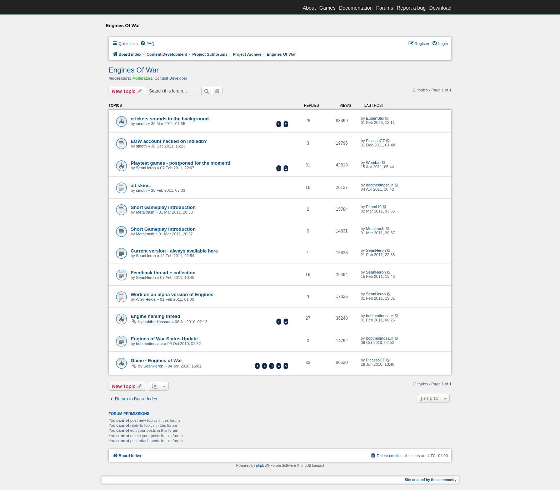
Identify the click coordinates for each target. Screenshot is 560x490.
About (309, 8)
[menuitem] (147, 43)
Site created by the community (430, 480)
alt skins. (141, 185)
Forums (384, 8)
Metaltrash (145, 212)
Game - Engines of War (156, 360)
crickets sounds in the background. (170, 118)
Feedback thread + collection (163, 272)
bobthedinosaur (379, 185)
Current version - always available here (174, 251)
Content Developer (170, 78)
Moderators (142, 78)
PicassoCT (375, 141)
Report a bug (411, 8)
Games (327, 8)
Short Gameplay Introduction (163, 207)
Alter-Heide (146, 299)
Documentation (355, 8)
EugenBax (375, 118)
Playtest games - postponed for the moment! (180, 163)
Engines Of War (134, 70)
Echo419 (373, 207)
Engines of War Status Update (164, 338)
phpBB (261, 466)
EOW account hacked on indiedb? (169, 141)
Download (440, 8)
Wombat (373, 162)
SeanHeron (146, 168)
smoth (141, 123)
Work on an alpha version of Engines (172, 294)
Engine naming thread (155, 316)
